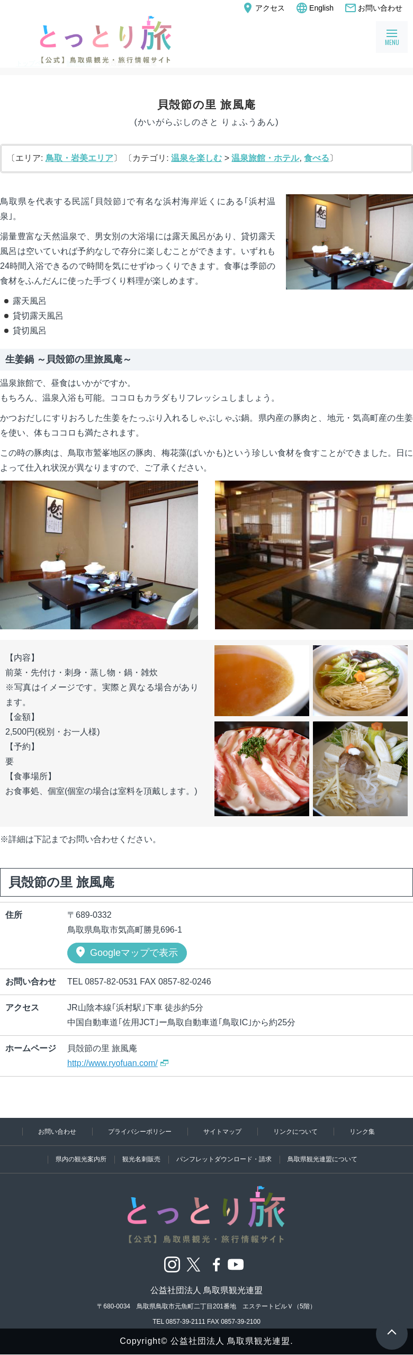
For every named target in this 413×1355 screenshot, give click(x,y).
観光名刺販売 (132, 1158)
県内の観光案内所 (64, 1158)
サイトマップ (260, 1112)
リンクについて (347, 1112)
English (314, 8)
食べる (316, 157)
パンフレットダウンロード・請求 (225, 1158)
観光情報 (79, 63)
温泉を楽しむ (196, 157)
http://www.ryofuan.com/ (112, 1063)
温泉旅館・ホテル (265, 157)
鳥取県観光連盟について (338, 1158)
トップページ (35, 63)
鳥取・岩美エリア (79, 157)
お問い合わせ (373, 8)
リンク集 (206, 1127)
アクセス (263, 8)
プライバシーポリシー (161, 1112)
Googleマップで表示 (126, 952)
